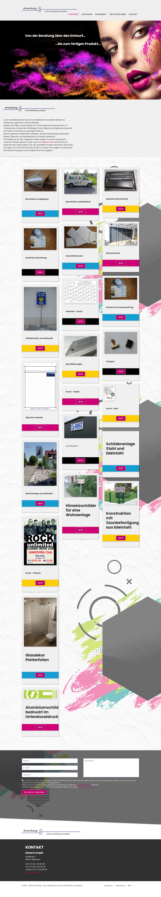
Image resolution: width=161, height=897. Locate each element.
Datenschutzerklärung (86, 787)
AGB (129, 885)
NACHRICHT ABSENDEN (34, 792)
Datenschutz (120, 885)
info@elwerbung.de (84, 785)
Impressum (108, 885)
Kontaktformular (45, 142)
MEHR (40, 213)
